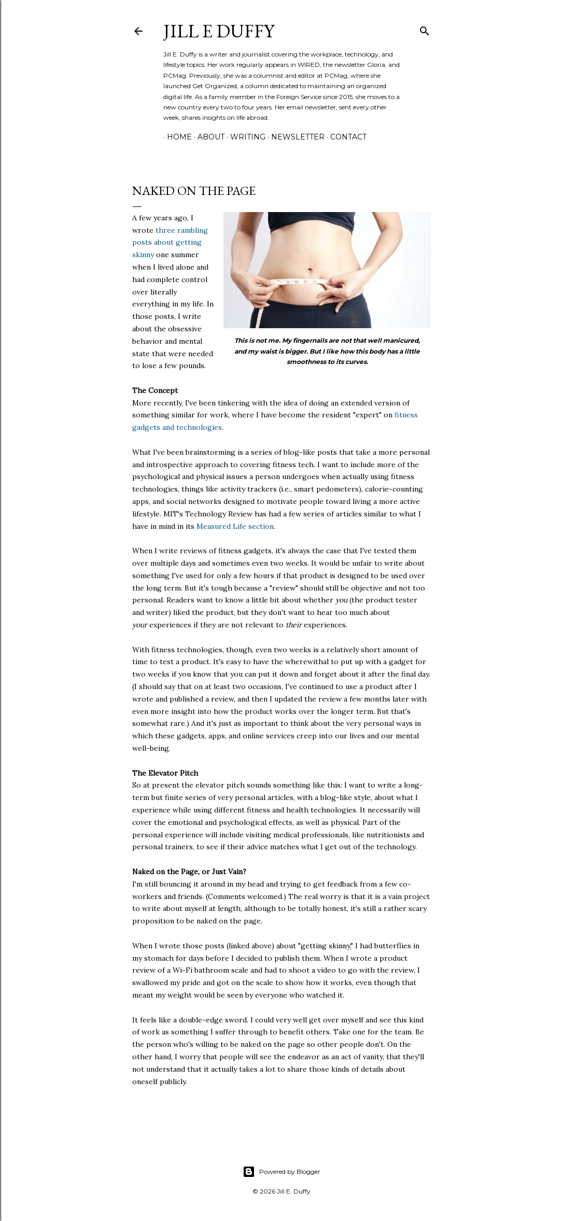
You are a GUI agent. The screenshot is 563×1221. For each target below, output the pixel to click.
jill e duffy (218, 31)
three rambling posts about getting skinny (170, 243)
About (207, 137)
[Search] (424, 29)
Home (175, 137)
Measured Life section (235, 526)
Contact (345, 137)
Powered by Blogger (281, 1172)
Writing (244, 137)
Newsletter (294, 137)
